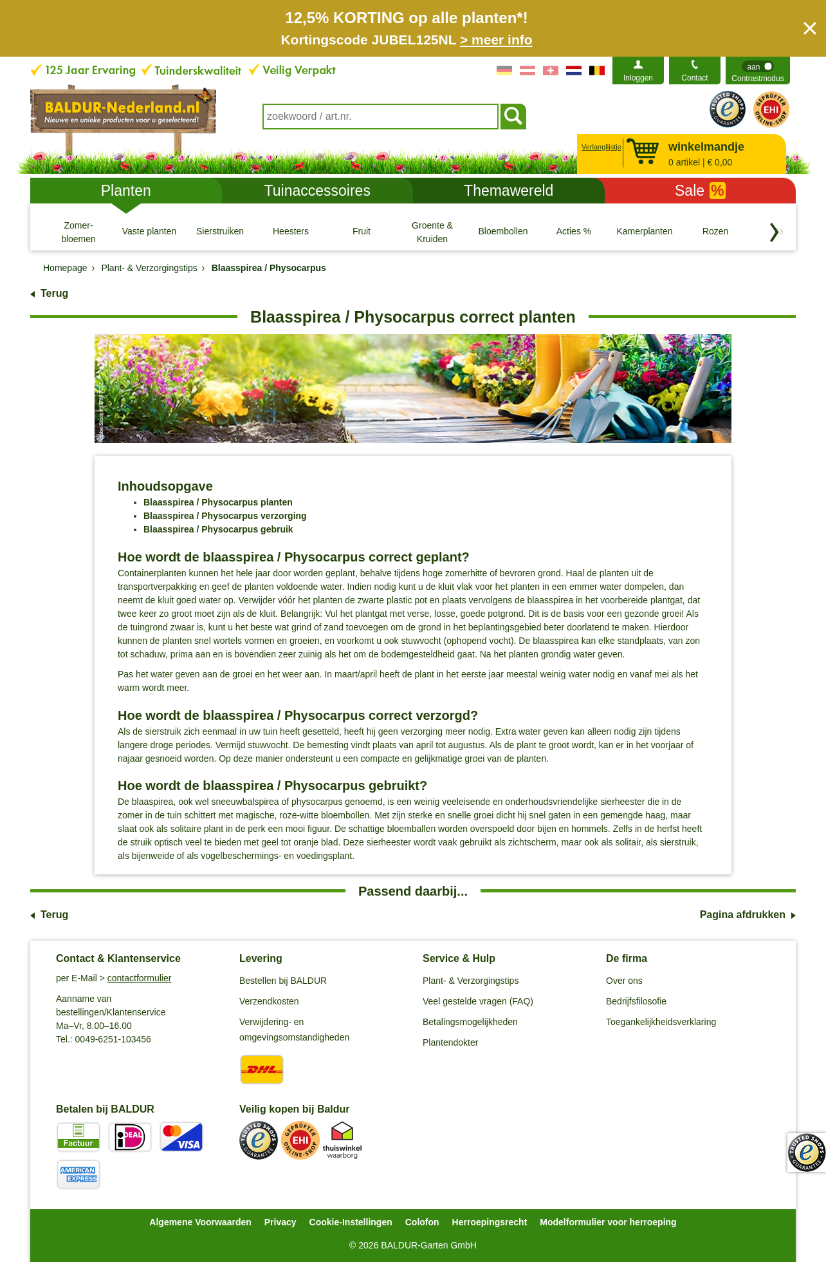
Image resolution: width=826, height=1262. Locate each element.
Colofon (422, 1222)
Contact (694, 77)
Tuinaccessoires (317, 190)
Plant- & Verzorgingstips (471, 980)
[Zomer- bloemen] (78, 231)
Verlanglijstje (600, 147)
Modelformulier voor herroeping (608, 1222)
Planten (126, 190)
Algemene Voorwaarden (200, 1222)
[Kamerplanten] (644, 231)
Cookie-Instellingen (350, 1222)
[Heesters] (290, 231)
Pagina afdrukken (742, 914)
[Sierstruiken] (220, 231)
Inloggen (638, 77)
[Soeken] (513, 116)
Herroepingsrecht (490, 1222)
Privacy (280, 1222)
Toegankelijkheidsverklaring (661, 1022)
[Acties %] (573, 231)
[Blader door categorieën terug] (774, 232)
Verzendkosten (269, 1001)
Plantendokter (450, 1042)
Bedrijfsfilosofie (636, 1001)
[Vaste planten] (149, 231)
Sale (700, 190)
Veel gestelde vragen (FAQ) (478, 1001)
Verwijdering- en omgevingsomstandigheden (294, 1029)
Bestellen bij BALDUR (283, 980)
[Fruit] (361, 231)
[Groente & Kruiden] (432, 231)
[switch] (758, 70)
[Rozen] (715, 231)
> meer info (496, 39)
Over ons (624, 980)
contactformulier (139, 978)
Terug (54, 293)
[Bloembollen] (503, 231)
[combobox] (380, 116)
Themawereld (508, 190)
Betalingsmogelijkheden (470, 1022)
